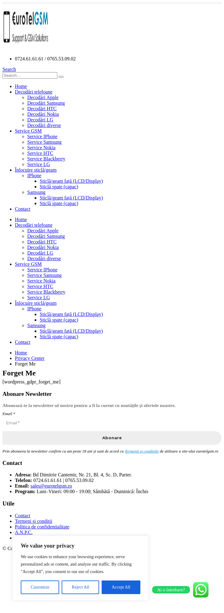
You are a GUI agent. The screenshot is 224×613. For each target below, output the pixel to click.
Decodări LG (40, 119)
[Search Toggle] (9, 69)
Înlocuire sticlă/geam (36, 170)
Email (8, 413)
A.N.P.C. (24, 532)
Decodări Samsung (46, 103)
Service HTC (40, 153)
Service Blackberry (46, 158)
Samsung (36, 192)
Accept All (121, 587)
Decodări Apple (43, 97)
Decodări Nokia (43, 114)
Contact (22, 209)
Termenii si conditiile (142, 451)
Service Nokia (41, 147)
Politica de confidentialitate (42, 526)
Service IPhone (42, 136)
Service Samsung (44, 142)
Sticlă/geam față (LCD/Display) (71, 181)
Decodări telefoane (33, 91)
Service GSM (28, 131)
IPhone (34, 175)
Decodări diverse (44, 125)
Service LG (38, 164)
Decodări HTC (42, 108)
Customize (40, 587)
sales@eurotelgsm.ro (51, 485)
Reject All (80, 587)
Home (21, 86)
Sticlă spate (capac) (59, 186)
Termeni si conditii (33, 521)
